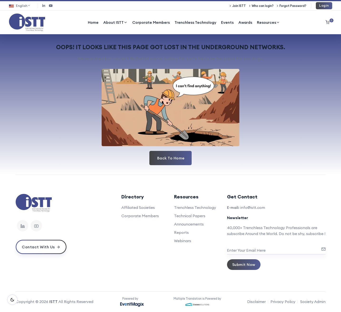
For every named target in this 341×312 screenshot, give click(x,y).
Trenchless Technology (195, 22)
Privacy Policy (282, 301)
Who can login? (263, 6)
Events (227, 22)
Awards (245, 22)
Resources (268, 22)
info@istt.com (252, 207)
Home (93, 22)
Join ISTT (239, 6)
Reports (181, 232)
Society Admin (313, 301)
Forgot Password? (292, 6)
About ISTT (115, 22)
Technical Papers (189, 215)
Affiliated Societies (138, 207)
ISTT (53, 301)
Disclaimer (256, 301)
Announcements (189, 224)
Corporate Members (151, 22)
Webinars (182, 240)
